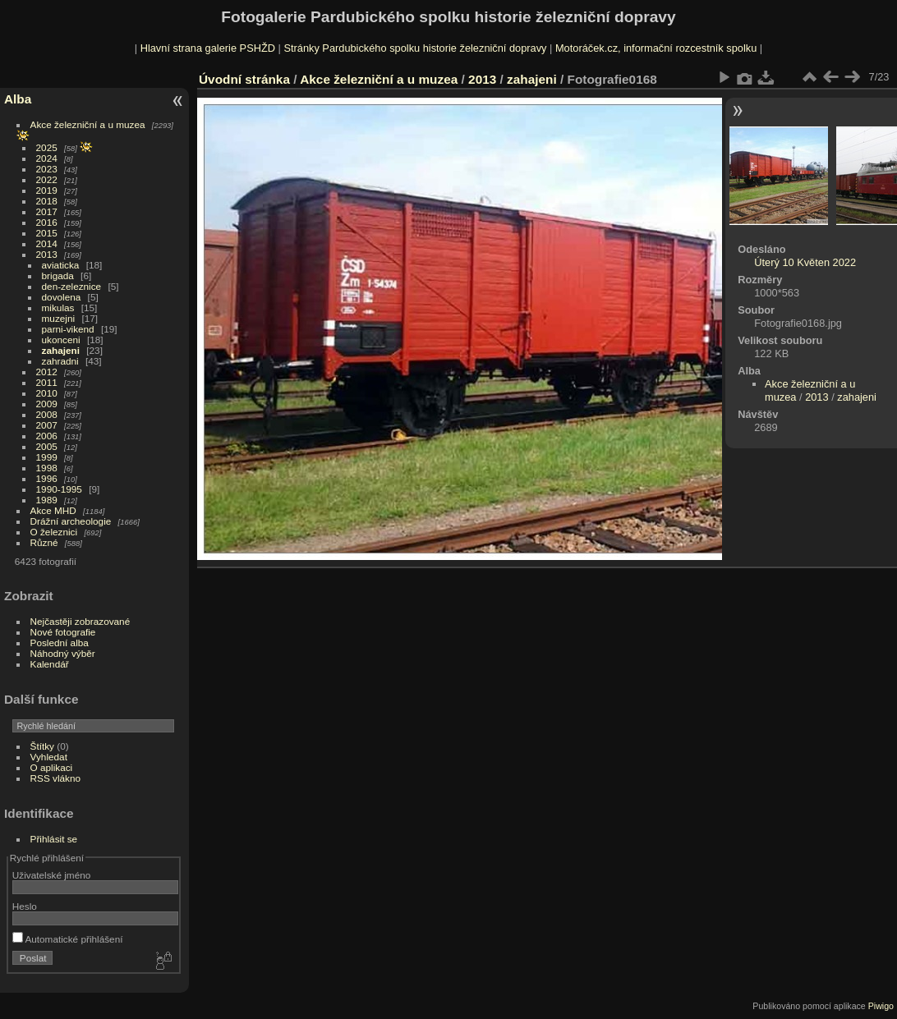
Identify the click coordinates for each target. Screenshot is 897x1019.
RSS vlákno (55, 778)
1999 (47, 457)
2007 (47, 425)
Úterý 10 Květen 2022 (805, 262)
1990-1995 (59, 489)
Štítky (42, 746)
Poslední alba (59, 642)
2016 (47, 222)
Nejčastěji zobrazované (80, 621)
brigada (58, 275)
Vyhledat (48, 756)
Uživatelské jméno (51, 875)
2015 (47, 232)
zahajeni (61, 350)
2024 (47, 158)
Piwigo (881, 1006)
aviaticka (61, 264)
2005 (47, 446)
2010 (47, 393)
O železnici (54, 531)
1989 (47, 499)
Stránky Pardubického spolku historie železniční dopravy (414, 48)
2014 (47, 243)
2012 (47, 371)
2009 (47, 403)
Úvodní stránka (244, 79)
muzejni (59, 318)
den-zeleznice (72, 286)
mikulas (58, 307)
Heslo (24, 906)
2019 (47, 190)
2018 (47, 200)
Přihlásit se (54, 838)
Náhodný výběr (62, 653)
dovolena (61, 296)
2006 (47, 435)
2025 (47, 147)
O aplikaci (51, 767)
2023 (47, 168)
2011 (47, 382)
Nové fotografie (63, 632)
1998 (47, 467)
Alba (17, 99)
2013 (47, 254)
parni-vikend (68, 329)
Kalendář (49, 664)
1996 (47, 478)
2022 (47, 179)
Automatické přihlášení (67, 939)
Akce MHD (53, 510)
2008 (47, 414)
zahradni (60, 361)
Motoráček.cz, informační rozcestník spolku (656, 48)
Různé (44, 542)
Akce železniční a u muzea (87, 124)
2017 (47, 211)
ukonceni (61, 339)
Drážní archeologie (71, 521)
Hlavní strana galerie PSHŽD (207, 48)
